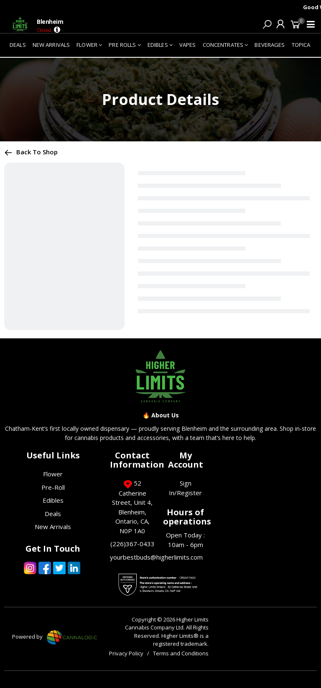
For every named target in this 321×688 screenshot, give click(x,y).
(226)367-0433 (132, 544)
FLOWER (89, 45)
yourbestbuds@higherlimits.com (156, 557)
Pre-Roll (53, 487)
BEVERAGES (270, 45)
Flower (53, 474)
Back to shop (31, 152)
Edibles (53, 500)
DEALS (18, 45)
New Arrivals (53, 526)
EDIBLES (160, 45)
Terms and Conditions (181, 653)
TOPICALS (304, 45)
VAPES (187, 45)
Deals (53, 513)
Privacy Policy (126, 653)
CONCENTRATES (225, 45)
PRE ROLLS (124, 45)
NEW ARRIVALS (51, 45)
